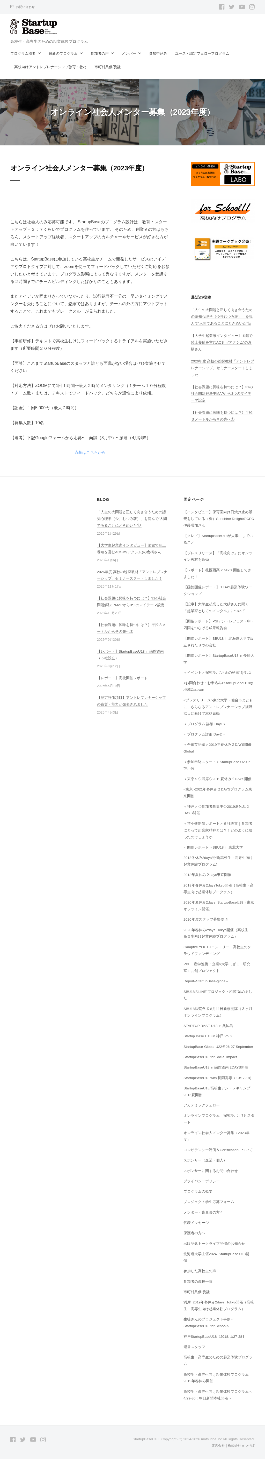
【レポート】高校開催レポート (122, 678)
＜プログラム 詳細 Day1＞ (205, 724)
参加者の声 (100, 53)
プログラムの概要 (197, 1205)
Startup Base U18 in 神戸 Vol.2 (208, 1036)
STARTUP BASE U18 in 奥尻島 (209, 1026)
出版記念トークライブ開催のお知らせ (214, 1257)
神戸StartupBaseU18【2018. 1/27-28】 (215, 1350)
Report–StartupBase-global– (207, 981)
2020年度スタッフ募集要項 (205, 919)
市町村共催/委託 (107, 67)
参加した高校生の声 (199, 1284)
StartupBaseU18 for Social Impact (211, 1064)
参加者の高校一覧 (197, 1295)
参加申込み (158, 53)
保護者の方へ (194, 1246)
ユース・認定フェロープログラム (202, 53)
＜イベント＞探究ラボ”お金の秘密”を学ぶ (217, 672)
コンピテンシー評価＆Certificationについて (218, 1163)
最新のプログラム (63, 53)
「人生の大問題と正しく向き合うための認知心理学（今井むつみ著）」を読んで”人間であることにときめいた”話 (222, 316)
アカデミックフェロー (201, 1119)
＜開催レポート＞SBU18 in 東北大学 (213, 847)
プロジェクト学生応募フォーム (208, 1215)
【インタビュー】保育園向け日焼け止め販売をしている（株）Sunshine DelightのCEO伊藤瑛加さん (217, 518)
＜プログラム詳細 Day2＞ (204, 734)
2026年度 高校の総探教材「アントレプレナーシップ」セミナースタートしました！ (223, 368)
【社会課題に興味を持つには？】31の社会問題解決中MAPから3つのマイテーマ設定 (222, 393)
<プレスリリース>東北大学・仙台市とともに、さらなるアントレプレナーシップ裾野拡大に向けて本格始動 (218, 707)
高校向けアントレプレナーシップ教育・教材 (50, 67)
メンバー (129, 53)
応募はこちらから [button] (90, 452)
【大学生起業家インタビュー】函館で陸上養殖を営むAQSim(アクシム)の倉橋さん (222, 342)
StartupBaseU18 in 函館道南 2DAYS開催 (217, 1074)
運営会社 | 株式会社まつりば (231, 1459)
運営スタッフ (194, 1360)
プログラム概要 (23, 53)
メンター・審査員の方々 (203, 1226)
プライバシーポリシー (201, 1194)
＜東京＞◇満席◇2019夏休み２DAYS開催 (217, 779)
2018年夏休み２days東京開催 (207, 875)
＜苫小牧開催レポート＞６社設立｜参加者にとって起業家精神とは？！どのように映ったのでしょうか (217, 830)
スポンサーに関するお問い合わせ (210, 1184)
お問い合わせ (26, 7)
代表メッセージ (196, 1236)
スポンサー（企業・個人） (205, 1174)
